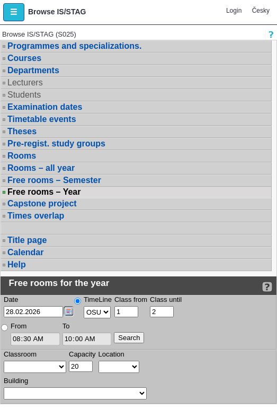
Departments (33, 70)
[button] (13, 12)
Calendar (25, 252)
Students (24, 94)
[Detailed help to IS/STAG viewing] (267, 286)
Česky (261, 10)
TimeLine (98, 299)
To (66, 326)
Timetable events (41, 119)
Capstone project (42, 203)
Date (11, 299)
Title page (27, 240)
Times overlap (35, 215)
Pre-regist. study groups (56, 143)
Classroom (20, 354)
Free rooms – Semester (54, 180)
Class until (166, 299)
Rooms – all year (41, 167)
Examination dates (44, 106)
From (18, 326)
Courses (24, 58)
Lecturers (25, 82)
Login (234, 10)
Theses (22, 131)
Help (16, 264)
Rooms (21, 155)
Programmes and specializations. (74, 45)
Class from (130, 299)
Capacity (82, 354)
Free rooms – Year (44, 192)
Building (16, 381)
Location (111, 354)
